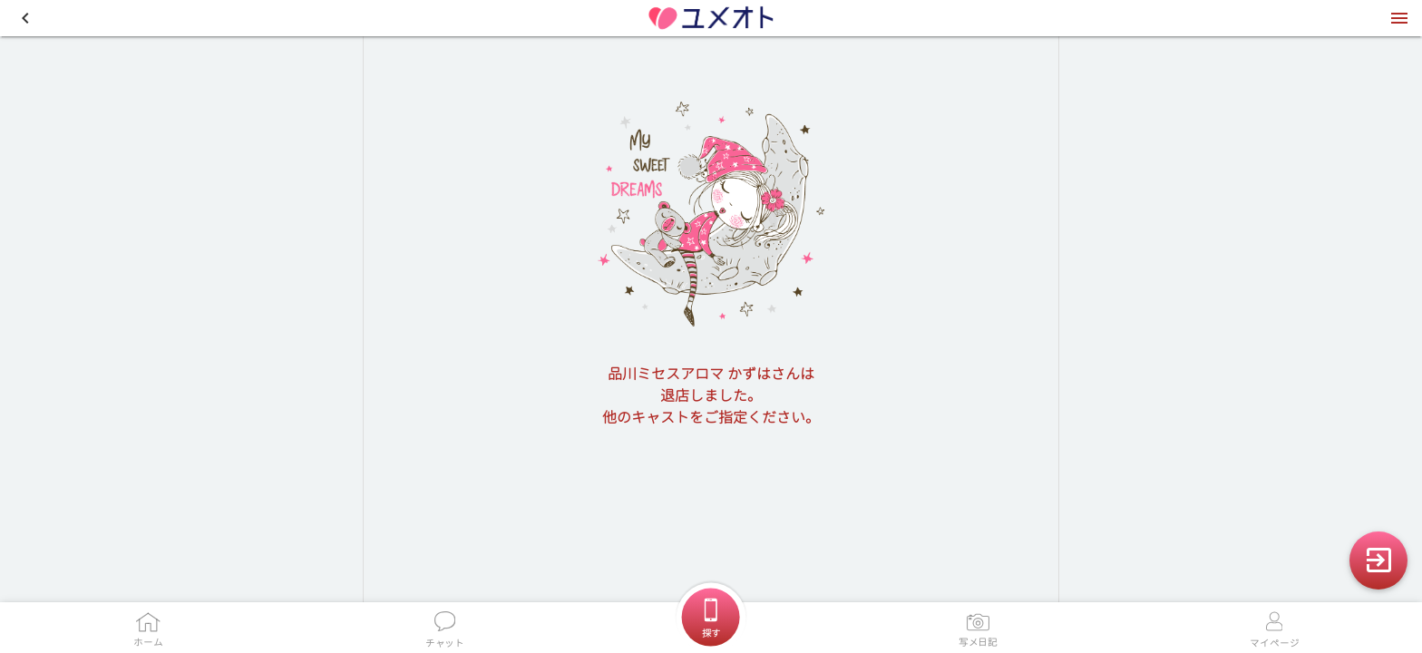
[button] (25, 18)
